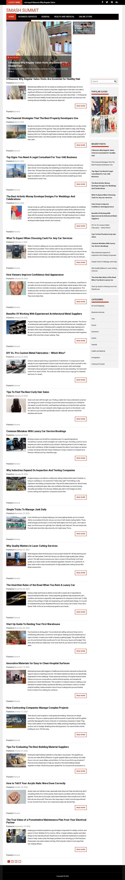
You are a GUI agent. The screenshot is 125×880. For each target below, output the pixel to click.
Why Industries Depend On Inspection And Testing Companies (40, 470)
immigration (96, 357)
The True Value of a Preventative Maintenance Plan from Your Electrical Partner (46, 821)
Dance (94, 325)
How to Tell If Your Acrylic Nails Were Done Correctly (35, 783)
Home (11, 17)
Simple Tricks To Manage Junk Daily (26, 509)
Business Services (27, 17)
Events (94, 338)
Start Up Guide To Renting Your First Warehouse (33, 624)
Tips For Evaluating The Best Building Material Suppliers (37, 746)
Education (95, 332)
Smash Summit (22, 10)
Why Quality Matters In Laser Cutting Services (32, 545)
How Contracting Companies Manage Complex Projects (37, 707)
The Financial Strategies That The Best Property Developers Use (42, 118)
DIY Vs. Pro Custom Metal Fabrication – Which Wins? (35, 352)
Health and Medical (64, 17)
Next (68, 64)
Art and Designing (98, 306)
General (45, 17)
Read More (80, 106)
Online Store (85, 17)
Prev (64, 64)
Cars (93, 319)
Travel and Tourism (98, 364)
